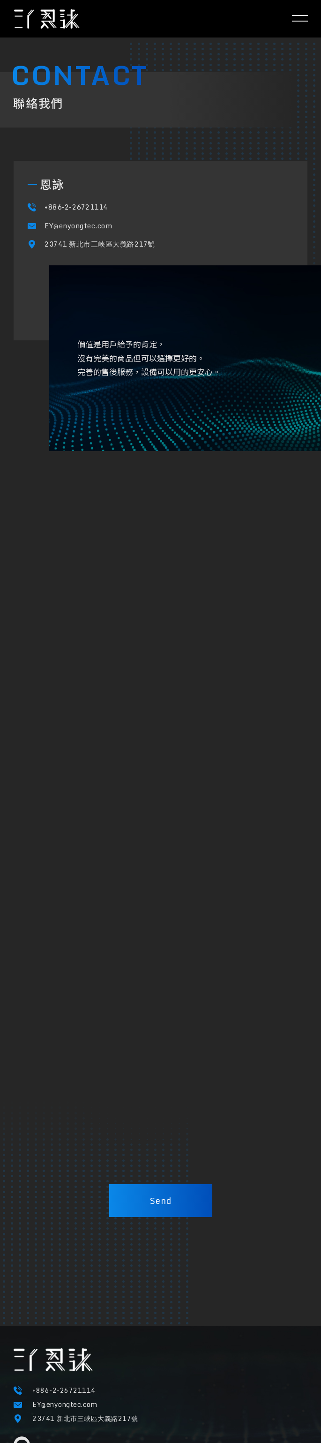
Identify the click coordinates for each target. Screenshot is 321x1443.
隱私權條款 (30, 1401)
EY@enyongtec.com (78, 236)
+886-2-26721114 (76, 218)
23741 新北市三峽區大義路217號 (100, 255)
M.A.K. (256, 1417)
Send (161, 1201)
